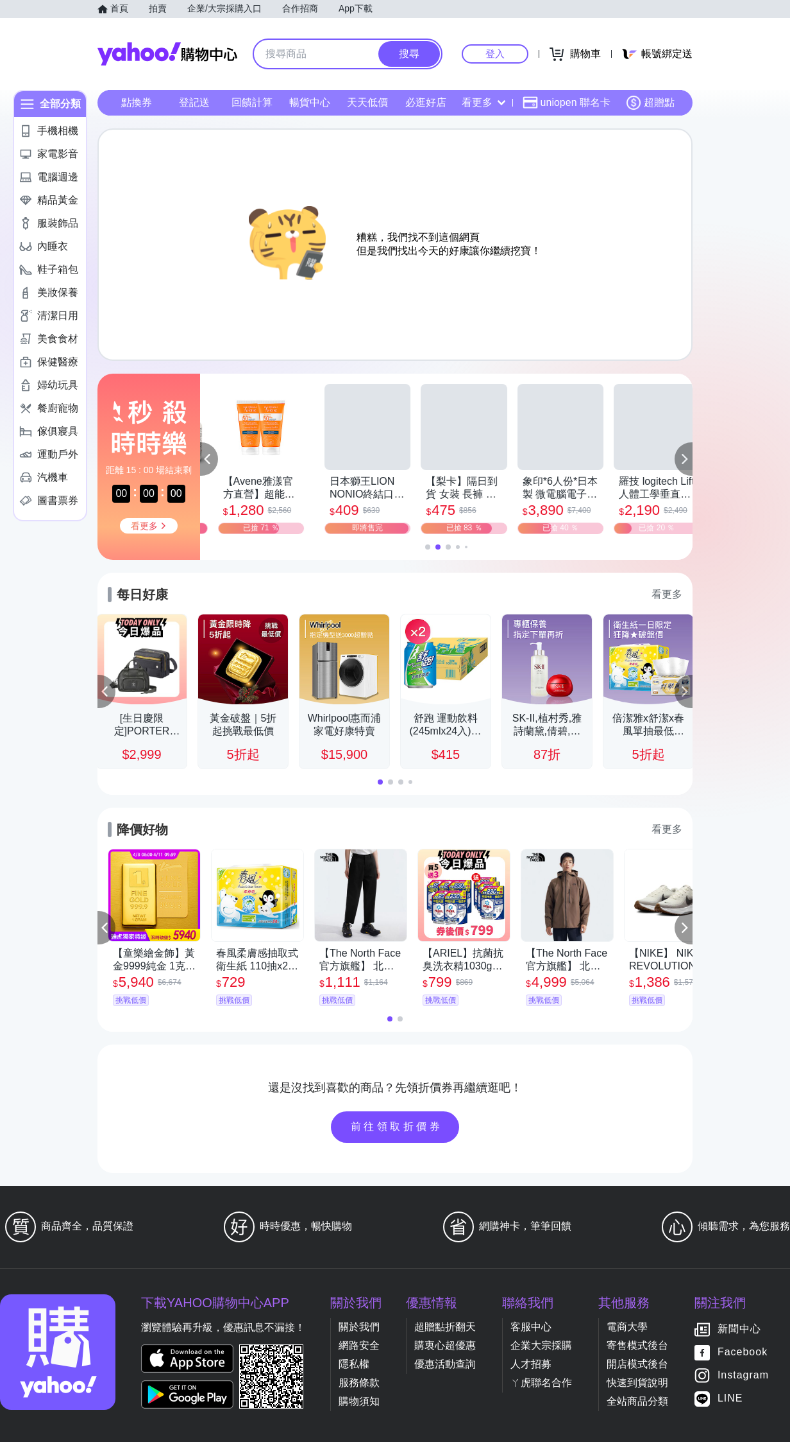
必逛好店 (425, 102)
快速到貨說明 (637, 1382)
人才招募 (530, 1364)
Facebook (743, 1352)
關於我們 (359, 1326)
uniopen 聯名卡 (566, 102)
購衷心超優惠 (445, 1345)
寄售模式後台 (637, 1345)
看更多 (483, 102)
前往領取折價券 (397, 1126)
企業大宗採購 (541, 1345)
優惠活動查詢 (445, 1364)
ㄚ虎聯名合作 (541, 1382)
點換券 (136, 102)
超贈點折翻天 (445, 1326)
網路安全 (359, 1345)
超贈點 (650, 102)
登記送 (194, 102)
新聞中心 (739, 1329)
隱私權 (354, 1364)
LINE (730, 1398)
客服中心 (530, 1326)
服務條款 (359, 1382)
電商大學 (627, 1326)
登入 (495, 53)
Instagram (743, 1375)
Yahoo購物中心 (167, 54)
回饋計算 (252, 102)
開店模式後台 (637, 1364)
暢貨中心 (309, 102)
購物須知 (359, 1401)
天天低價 (367, 102)
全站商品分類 (637, 1401)
